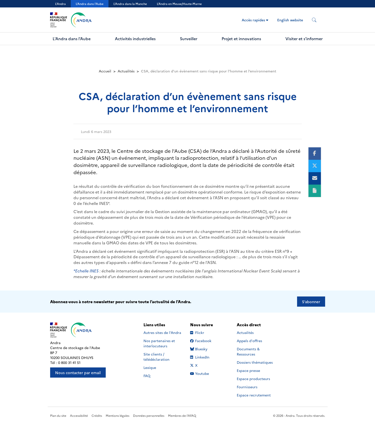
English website (290, 19)
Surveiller (188, 38)
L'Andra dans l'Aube (89, 3)
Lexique (149, 367)
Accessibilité (79, 415)
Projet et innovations (241, 38)
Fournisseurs (247, 386)
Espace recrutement (254, 394)
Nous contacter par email (78, 372)
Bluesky (205, 348)
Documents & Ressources (248, 351)
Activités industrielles (135, 38)
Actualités (126, 70)
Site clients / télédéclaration (156, 357)
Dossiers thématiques (255, 362)
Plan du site (58, 415)
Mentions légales (117, 415)
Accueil (105, 70)
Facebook (205, 340)
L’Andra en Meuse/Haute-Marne (179, 3)
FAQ (146, 375)
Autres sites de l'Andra (162, 332)
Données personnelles (148, 415)
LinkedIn (205, 357)
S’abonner (311, 301)
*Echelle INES (86, 270)
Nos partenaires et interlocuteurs (159, 343)
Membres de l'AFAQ (182, 415)
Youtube (205, 373)
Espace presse (248, 370)
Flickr (205, 332)
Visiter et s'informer (304, 38)
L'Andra (60, 3)
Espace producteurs (253, 378)
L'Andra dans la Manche (130, 3)
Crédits (97, 415)
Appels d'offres (249, 340)
